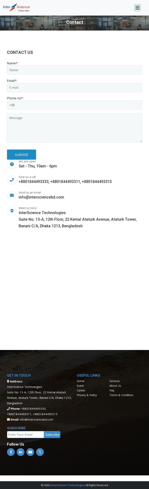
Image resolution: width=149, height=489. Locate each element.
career (81, 390)
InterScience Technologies (67, 485)
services (114, 381)
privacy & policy (87, 395)
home (81, 381)
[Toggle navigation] (137, 7)
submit (21, 154)
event (80, 386)
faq (111, 390)
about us (115, 386)
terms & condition (121, 395)
